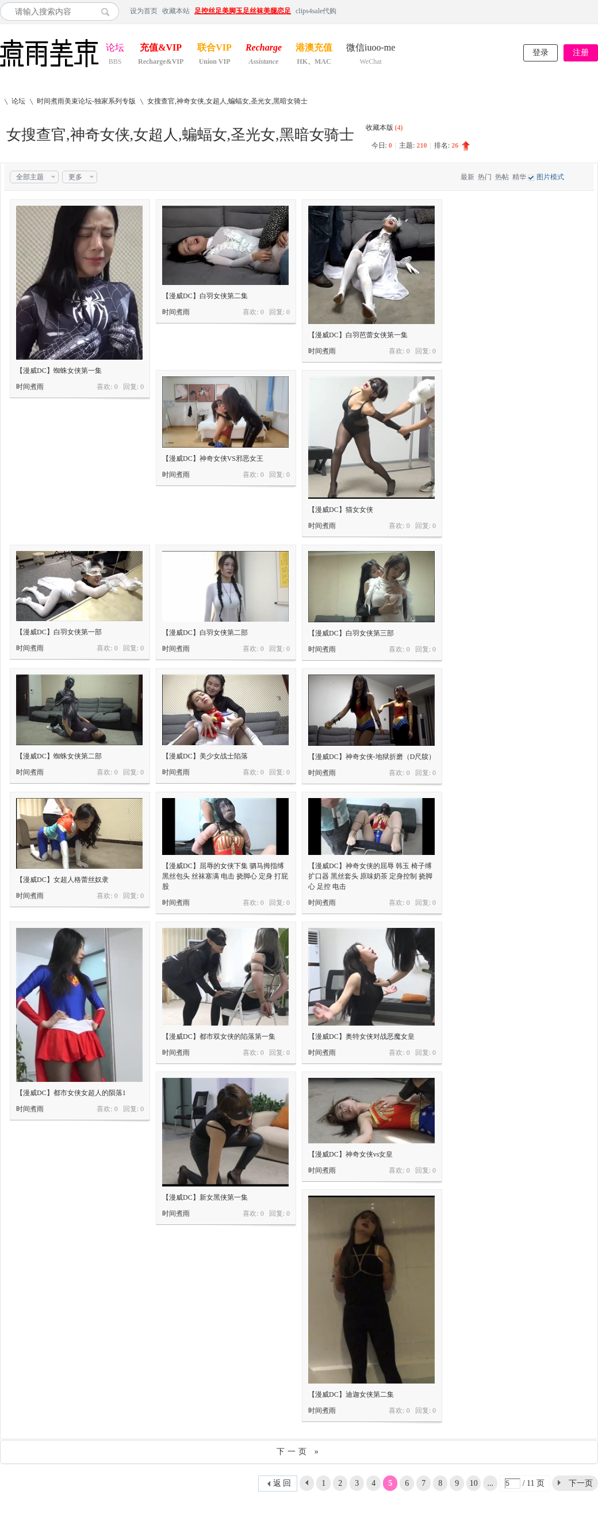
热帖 (502, 177)
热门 (485, 177)
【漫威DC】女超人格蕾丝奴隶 (62, 880)
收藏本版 (384, 128)
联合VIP (214, 49)
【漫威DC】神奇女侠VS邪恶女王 (212, 458)
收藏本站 (176, 11)
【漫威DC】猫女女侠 (340, 510)
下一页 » (299, 1451)
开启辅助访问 (595, 11)
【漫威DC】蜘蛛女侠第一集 (59, 371)
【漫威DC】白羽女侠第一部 (59, 632)
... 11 (490, 1485)
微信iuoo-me (370, 49)
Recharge (264, 49)
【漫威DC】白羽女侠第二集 (205, 296)
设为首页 (144, 11)
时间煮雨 (30, 387)
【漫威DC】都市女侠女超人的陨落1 (71, 1093)
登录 (540, 52)
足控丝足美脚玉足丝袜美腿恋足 (242, 11)
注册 (581, 52)
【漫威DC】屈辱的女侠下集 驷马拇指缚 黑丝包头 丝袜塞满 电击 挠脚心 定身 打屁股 (225, 876)
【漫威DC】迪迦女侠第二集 (351, 1394)
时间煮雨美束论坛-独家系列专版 (86, 101)
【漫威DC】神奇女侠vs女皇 (350, 1154)
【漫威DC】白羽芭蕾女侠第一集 (358, 335)
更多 (75, 177)
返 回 (282, 1483)
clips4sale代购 (316, 11)
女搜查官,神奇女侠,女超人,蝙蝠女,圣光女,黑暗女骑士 (227, 101)
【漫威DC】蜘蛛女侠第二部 (59, 756)
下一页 (581, 1483)
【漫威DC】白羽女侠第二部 (205, 633)
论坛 (115, 49)
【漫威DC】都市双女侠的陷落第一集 (218, 1036)
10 (474, 1483)
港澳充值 (314, 49)
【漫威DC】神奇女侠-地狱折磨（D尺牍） (371, 757)
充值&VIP (160, 49)
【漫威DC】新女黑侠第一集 (205, 1197)
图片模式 (550, 177)
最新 (467, 177)
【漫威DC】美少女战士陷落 (205, 756)
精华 (519, 177)
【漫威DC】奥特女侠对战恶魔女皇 (361, 1036)
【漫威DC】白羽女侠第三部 (351, 633)
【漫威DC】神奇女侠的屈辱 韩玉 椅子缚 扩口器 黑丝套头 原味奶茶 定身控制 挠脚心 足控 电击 (370, 876)
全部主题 (30, 177)
